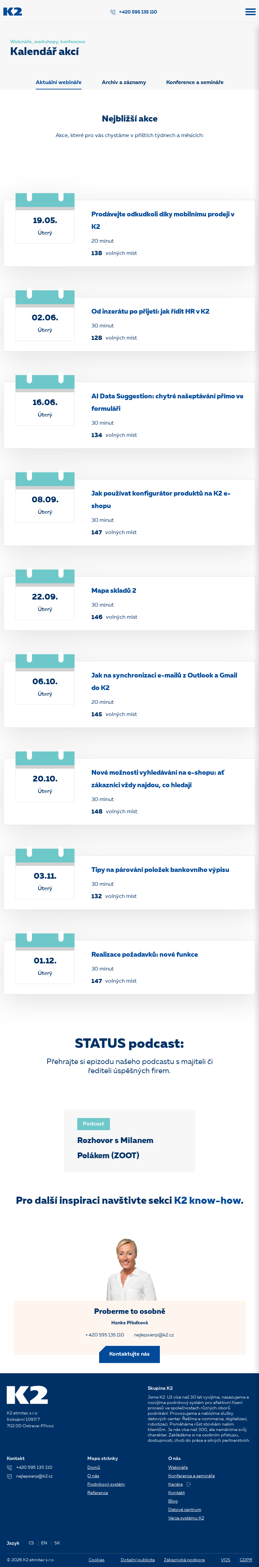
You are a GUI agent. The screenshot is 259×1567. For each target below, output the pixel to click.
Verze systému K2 (186, 1518)
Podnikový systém (106, 1484)
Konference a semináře (195, 82)
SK (57, 1543)
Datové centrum (184, 1510)
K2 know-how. (208, 1201)
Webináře (178, 1467)
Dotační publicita (138, 1560)
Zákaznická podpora (184, 1560)
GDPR (246, 1560)
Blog (173, 1501)
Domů (93, 1467)
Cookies (97, 1560)
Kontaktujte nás (129, 1354)
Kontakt (176, 1493)
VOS (225, 1560)
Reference (97, 1493)
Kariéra (179, 1484)
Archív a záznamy (124, 82)
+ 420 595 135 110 (104, 1335)
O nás (93, 1476)
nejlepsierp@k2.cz (154, 1335)
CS (31, 1543)
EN (44, 1543)
